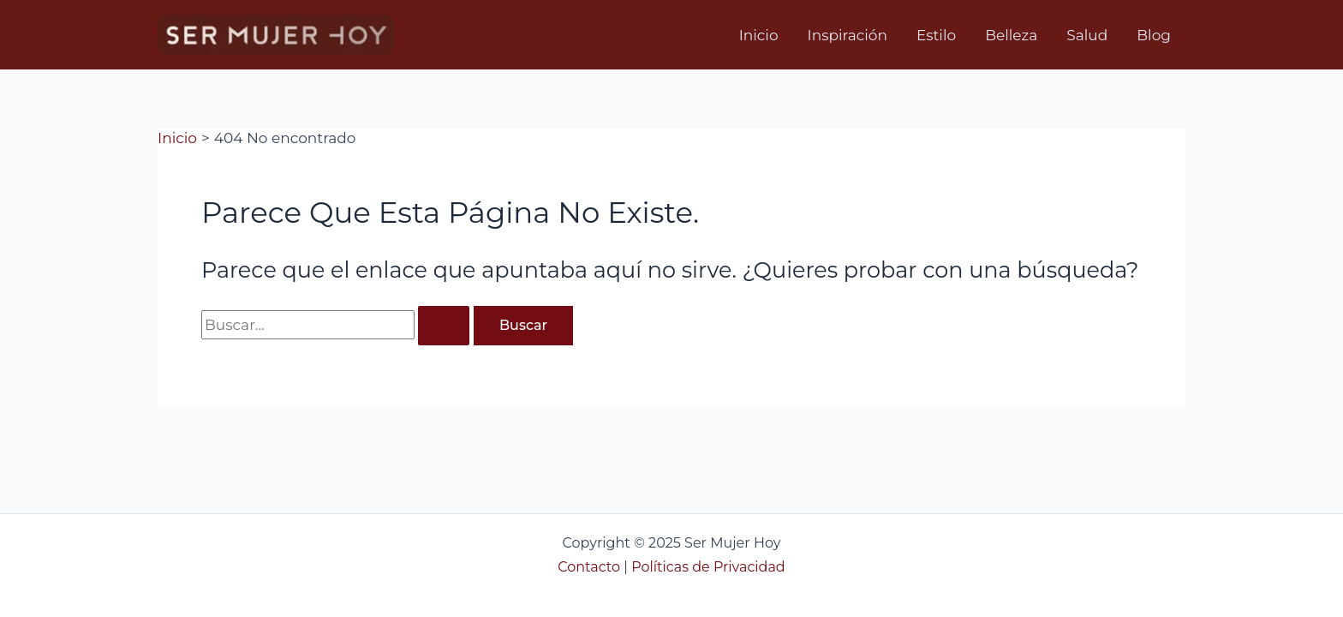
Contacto (589, 567)
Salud (1086, 35)
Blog (1154, 35)
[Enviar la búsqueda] (443, 325)
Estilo (936, 35)
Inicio (759, 35)
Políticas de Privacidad (708, 567)
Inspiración (847, 35)
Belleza (1011, 35)
